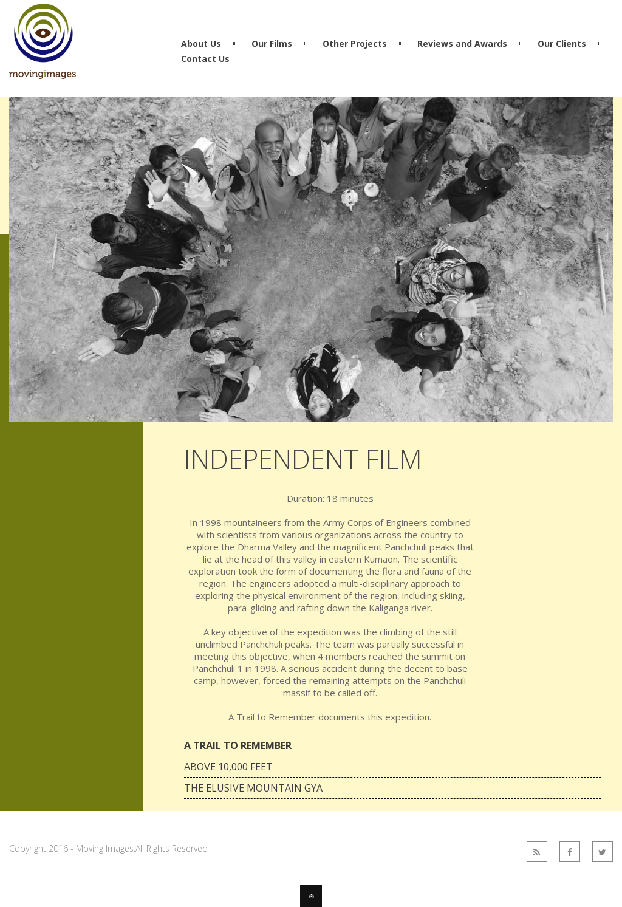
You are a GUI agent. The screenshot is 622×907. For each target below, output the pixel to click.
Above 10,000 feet (228, 766)
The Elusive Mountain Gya (253, 788)
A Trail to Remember (238, 745)
